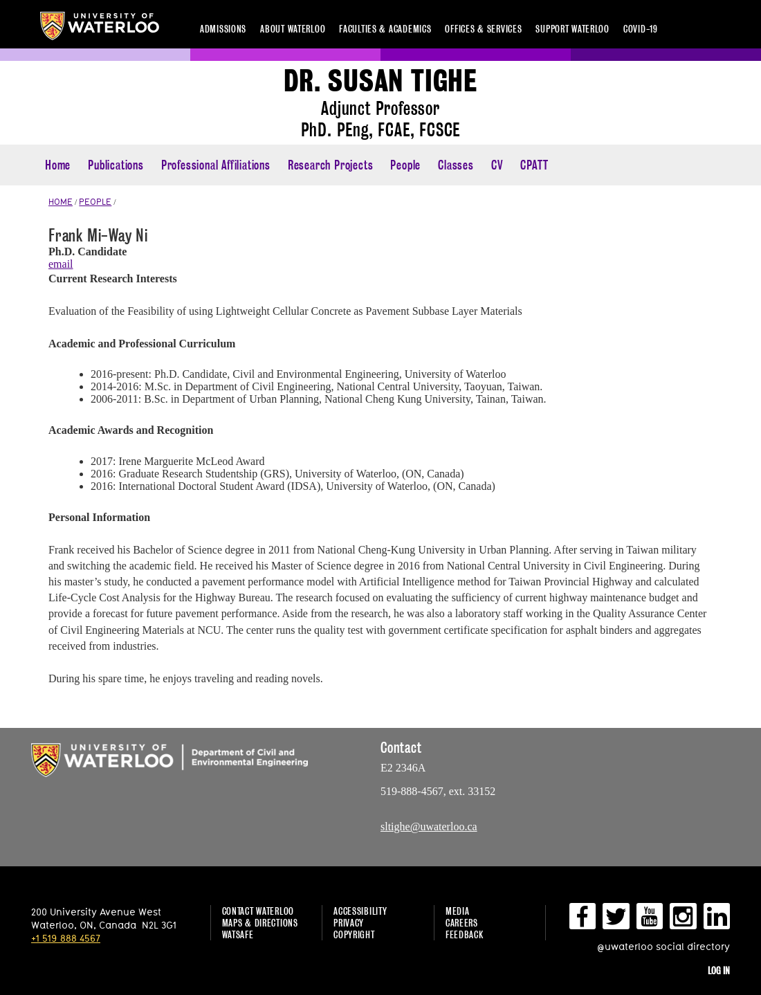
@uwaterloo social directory (663, 946)
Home (58, 165)
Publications (116, 165)
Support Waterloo (572, 29)
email (60, 264)
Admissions (223, 29)
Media (458, 911)
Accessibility (360, 911)
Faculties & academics (385, 29)
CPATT (534, 165)
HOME (60, 201)
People (405, 165)
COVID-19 (640, 29)
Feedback (465, 934)
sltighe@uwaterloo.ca (428, 826)
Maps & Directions (260, 923)
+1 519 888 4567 (65, 937)
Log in (719, 970)
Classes (456, 165)
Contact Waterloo (258, 911)
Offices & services (483, 29)
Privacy (348, 923)
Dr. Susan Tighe (380, 81)
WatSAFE (238, 934)
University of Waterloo (99, 26)
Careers (462, 923)
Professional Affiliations (216, 165)
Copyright (353, 934)
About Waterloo (292, 29)
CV (497, 165)
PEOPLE (95, 201)
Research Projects (331, 165)
